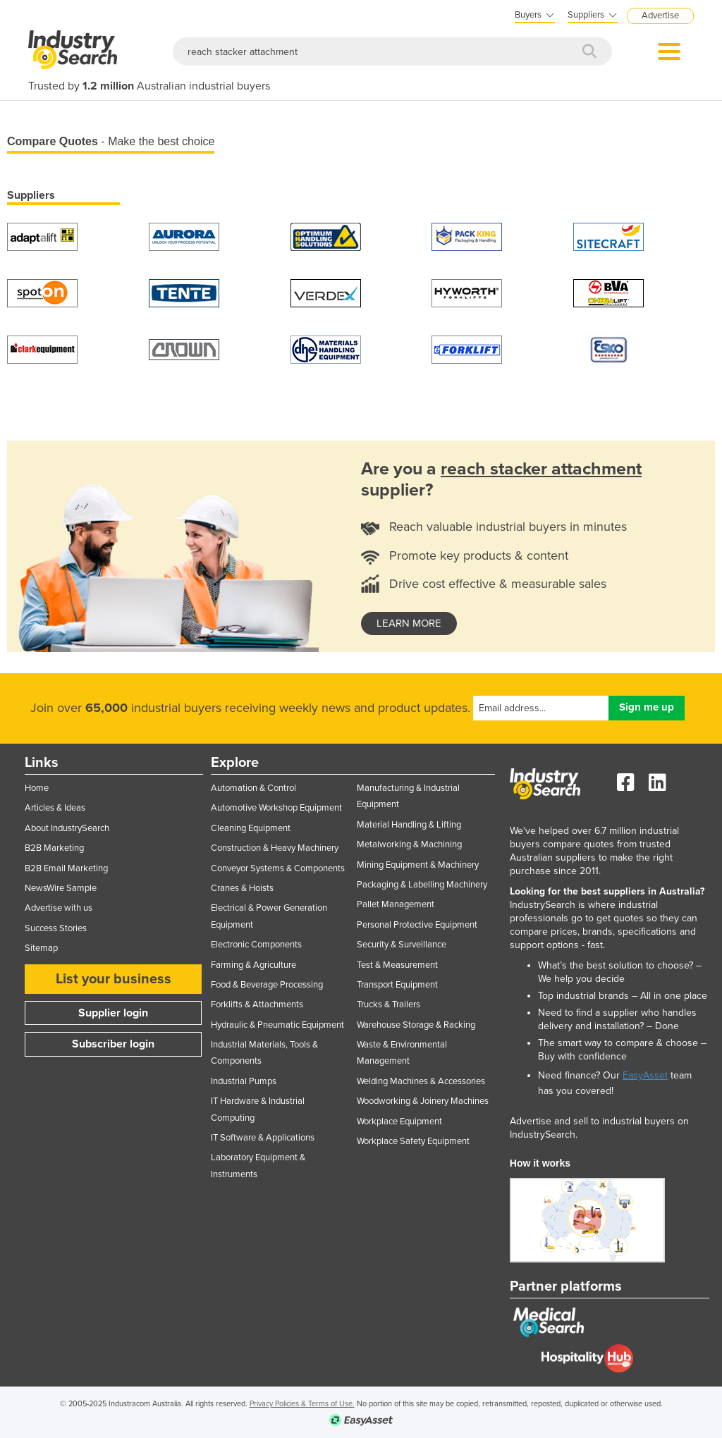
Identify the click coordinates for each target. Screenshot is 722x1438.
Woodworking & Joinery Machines (423, 1101)
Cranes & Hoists (242, 888)
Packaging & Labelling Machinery (422, 884)
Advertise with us (58, 908)
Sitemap (41, 948)
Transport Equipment (397, 984)
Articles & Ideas (55, 807)
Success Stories (56, 928)
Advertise (660, 15)
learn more (409, 623)
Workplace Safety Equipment (413, 1141)
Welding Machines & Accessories (421, 1081)
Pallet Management (395, 904)
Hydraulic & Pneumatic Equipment (277, 1025)
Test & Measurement (397, 965)
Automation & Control (253, 788)
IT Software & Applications (262, 1137)
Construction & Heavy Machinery (274, 848)
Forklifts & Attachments (257, 1004)
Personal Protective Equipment (417, 924)
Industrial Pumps (243, 1081)
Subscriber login (113, 1044)
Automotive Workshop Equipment (276, 807)
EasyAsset (645, 1075)
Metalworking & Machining (409, 844)
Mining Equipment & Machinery (418, 865)
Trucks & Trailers (388, 1004)
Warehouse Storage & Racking (416, 1025)
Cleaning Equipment (250, 828)
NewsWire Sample (61, 888)
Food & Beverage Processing (267, 984)
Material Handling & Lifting (409, 824)
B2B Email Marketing (66, 868)
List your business (113, 979)
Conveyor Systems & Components (278, 868)
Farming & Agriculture (253, 965)
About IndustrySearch (67, 828)
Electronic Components (256, 944)
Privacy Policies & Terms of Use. (302, 1403)
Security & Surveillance (401, 944)
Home (37, 788)
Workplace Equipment (399, 1121)
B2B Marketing (54, 848)
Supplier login (113, 1013)
